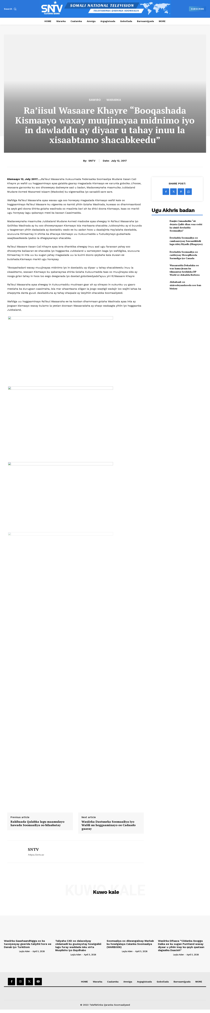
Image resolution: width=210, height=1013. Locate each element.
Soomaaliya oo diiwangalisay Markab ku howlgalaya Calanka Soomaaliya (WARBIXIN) (130, 944)
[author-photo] (11, 951)
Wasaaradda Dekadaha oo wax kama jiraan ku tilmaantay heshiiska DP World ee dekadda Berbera (185, 270)
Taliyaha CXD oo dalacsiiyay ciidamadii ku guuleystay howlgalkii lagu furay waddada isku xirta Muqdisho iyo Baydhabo (78, 945)
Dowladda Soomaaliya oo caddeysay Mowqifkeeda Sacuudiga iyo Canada (184, 255)
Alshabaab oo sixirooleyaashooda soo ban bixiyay (185, 285)
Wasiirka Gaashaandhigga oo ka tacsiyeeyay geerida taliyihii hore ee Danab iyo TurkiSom (27, 944)
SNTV (91, 160)
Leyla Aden (24, 951)
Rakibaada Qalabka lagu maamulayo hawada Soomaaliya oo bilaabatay (37, 823)
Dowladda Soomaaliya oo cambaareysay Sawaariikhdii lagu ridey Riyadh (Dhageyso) (186, 241)
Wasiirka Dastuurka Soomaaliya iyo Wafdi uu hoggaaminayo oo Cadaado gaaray (109, 825)
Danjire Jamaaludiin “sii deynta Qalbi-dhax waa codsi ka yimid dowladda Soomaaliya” (186, 225)
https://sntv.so (36, 854)
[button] (11, 8)
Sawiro (95, 100)
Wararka (113, 100)
